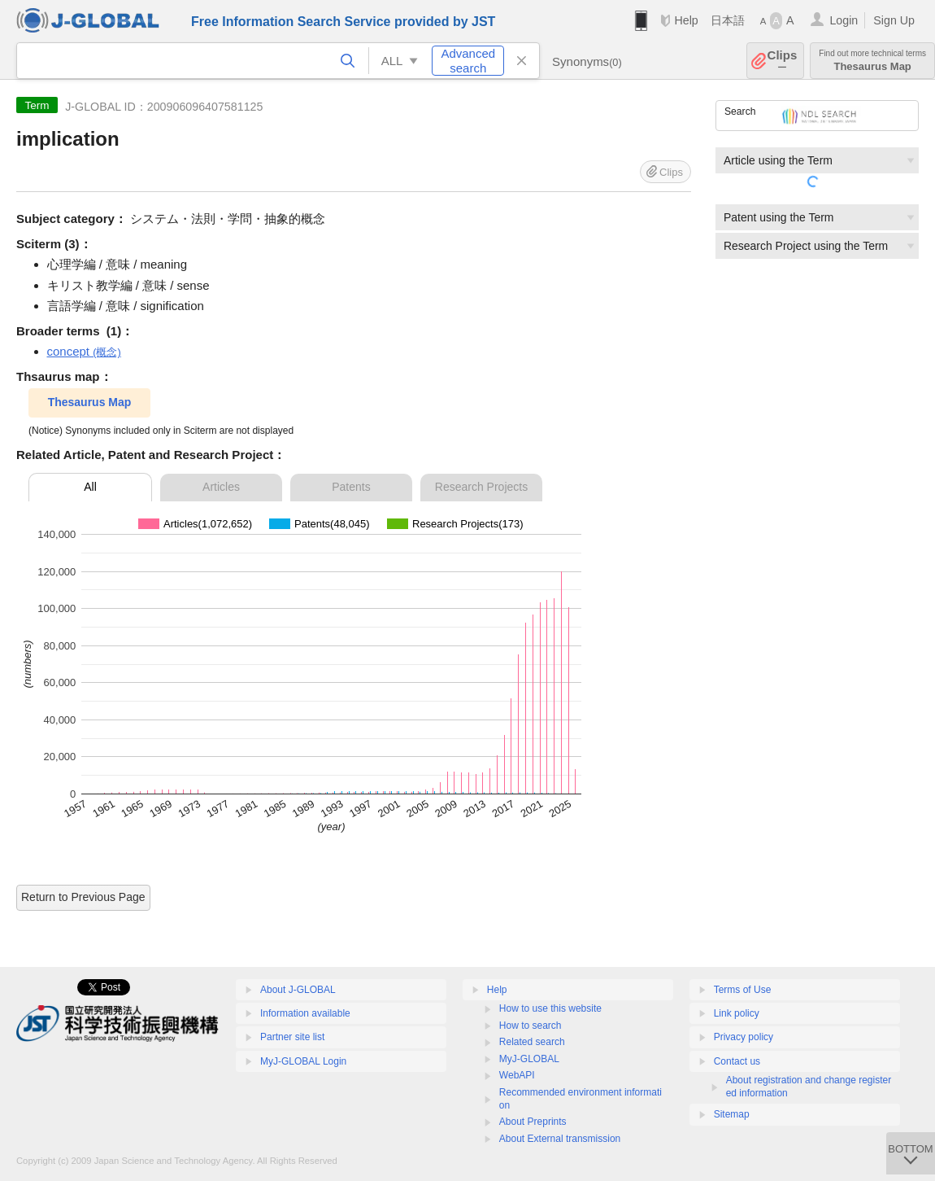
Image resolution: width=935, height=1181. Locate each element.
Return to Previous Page (83, 896)
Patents (351, 486)
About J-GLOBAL (298, 989)
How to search (530, 1025)
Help (686, 20)
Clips (783, 60)
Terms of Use (743, 989)
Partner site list (292, 1037)
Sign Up (894, 20)
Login (843, 20)
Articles (221, 486)
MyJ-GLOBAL (529, 1059)
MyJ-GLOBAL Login (303, 1061)
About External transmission (559, 1138)
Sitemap (732, 1114)
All (90, 486)
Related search (532, 1042)
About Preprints (533, 1121)
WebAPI (517, 1075)
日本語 (728, 20)
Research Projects (481, 486)
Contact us (737, 1061)
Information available (305, 1013)
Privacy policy (743, 1037)
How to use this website (550, 1008)
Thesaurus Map (872, 60)
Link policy (736, 1013)
